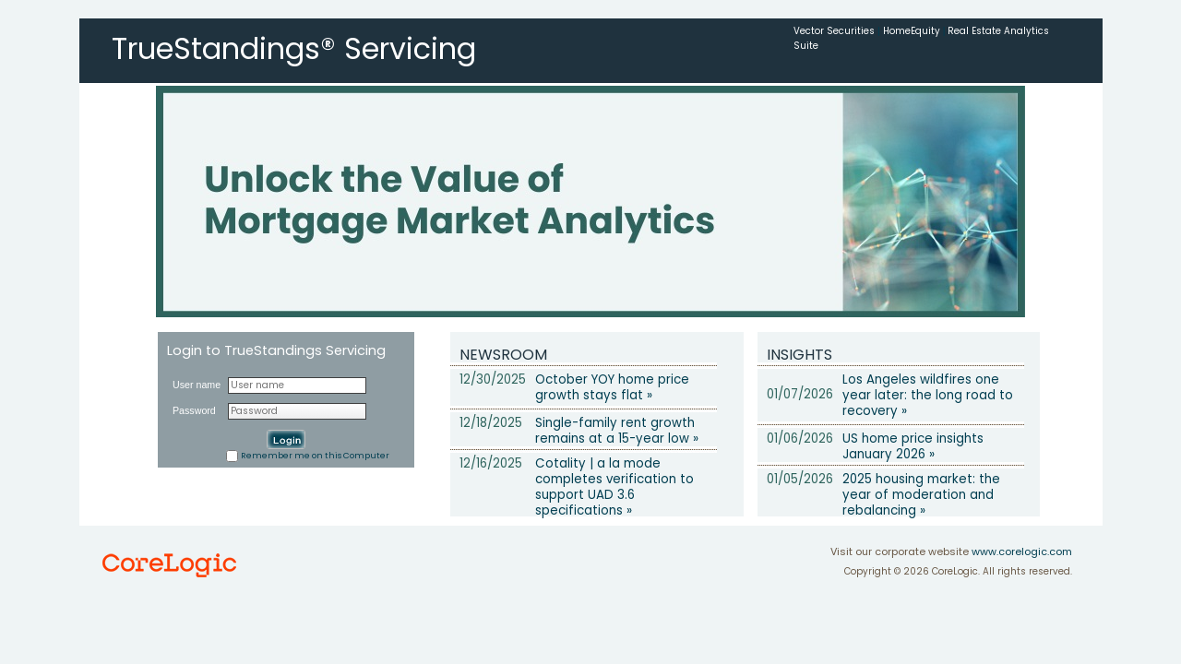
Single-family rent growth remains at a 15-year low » (616, 430)
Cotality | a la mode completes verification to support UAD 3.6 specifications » (614, 487)
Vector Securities (834, 31)
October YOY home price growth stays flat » (612, 387)
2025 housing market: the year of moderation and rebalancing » (921, 494)
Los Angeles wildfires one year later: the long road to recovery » (927, 395)
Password (194, 410)
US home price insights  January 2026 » (919, 446)
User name (197, 384)
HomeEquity (911, 31)
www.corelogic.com (1022, 551)
